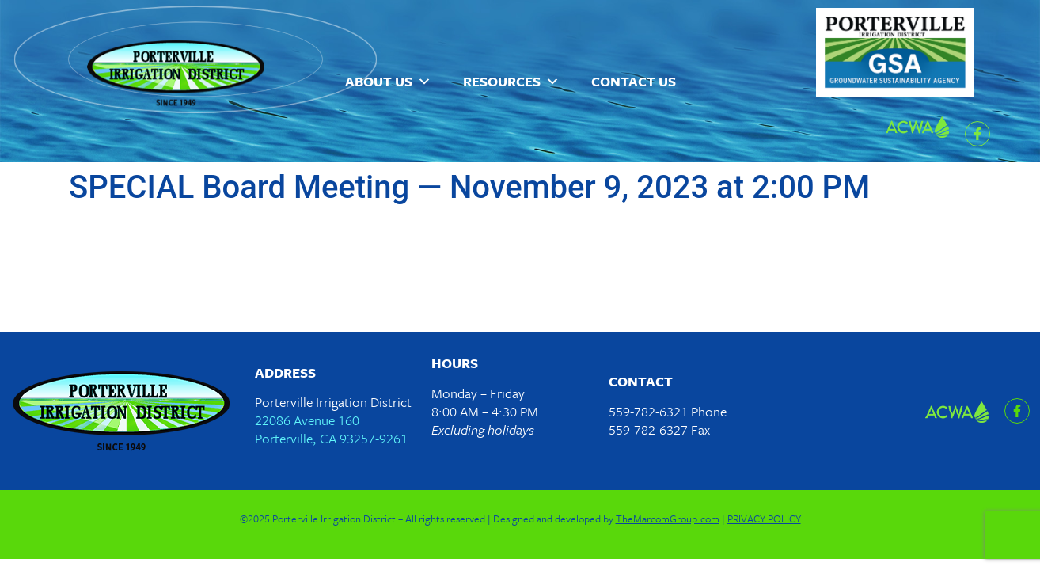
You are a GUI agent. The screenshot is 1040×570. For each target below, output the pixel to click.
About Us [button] (388, 81)
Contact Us (633, 81)
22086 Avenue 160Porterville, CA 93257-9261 (331, 429)
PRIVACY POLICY (764, 518)
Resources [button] (511, 81)
